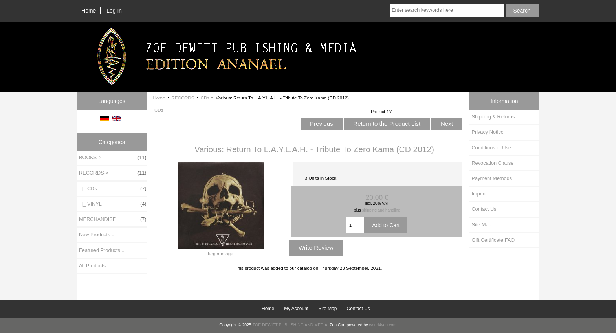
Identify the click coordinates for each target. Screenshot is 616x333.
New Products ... (97, 234)
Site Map (481, 225)
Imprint (479, 194)
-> (113, 173)
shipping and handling (381, 210)
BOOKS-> (113, 158)
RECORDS (182, 97)
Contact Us (483, 209)
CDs (205, 97)
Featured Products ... (102, 250)
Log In (114, 10)
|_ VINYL (113, 204)
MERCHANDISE (113, 219)
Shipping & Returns (493, 117)
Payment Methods (491, 178)
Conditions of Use (491, 148)
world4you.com (382, 325)
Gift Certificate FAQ (493, 240)
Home (88, 10)
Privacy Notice (487, 132)
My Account (296, 308)
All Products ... (95, 266)
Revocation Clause (492, 163)
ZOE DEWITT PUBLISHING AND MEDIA (290, 325)
